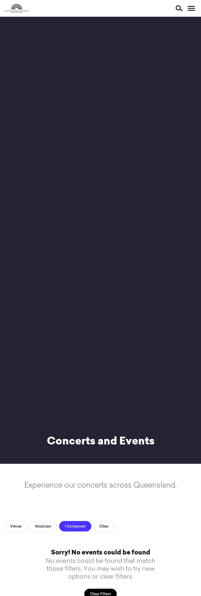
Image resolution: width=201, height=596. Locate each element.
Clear (104, 526)
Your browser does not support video (100, 240)
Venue (15, 526)
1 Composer (75, 526)
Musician (43, 526)
